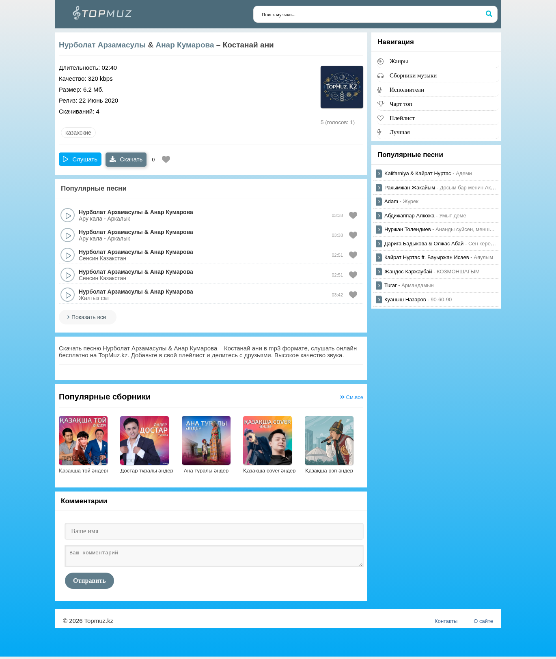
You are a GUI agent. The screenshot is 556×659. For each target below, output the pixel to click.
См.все (351, 397)
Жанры (399, 61)
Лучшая (400, 132)
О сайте (483, 623)
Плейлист (402, 118)
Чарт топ (401, 104)
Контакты (446, 623)
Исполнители (407, 89)
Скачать (126, 159)
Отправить (89, 583)
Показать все (88, 317)
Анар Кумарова (184, 45)
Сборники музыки (413, 75)
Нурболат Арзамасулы (102, 45)
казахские (78, 132)
